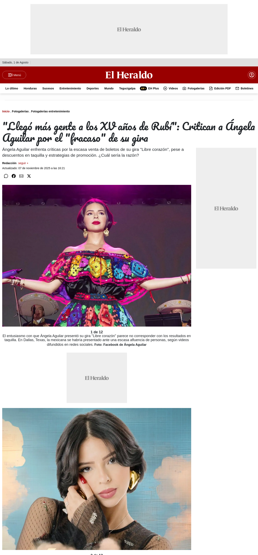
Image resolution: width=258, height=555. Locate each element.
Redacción (15, 163)
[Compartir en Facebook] (14, 176)
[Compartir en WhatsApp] (6, 176)
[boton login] (252, 75)
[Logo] (129, 75)
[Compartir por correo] (21, 176)
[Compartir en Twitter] (29, 176)
